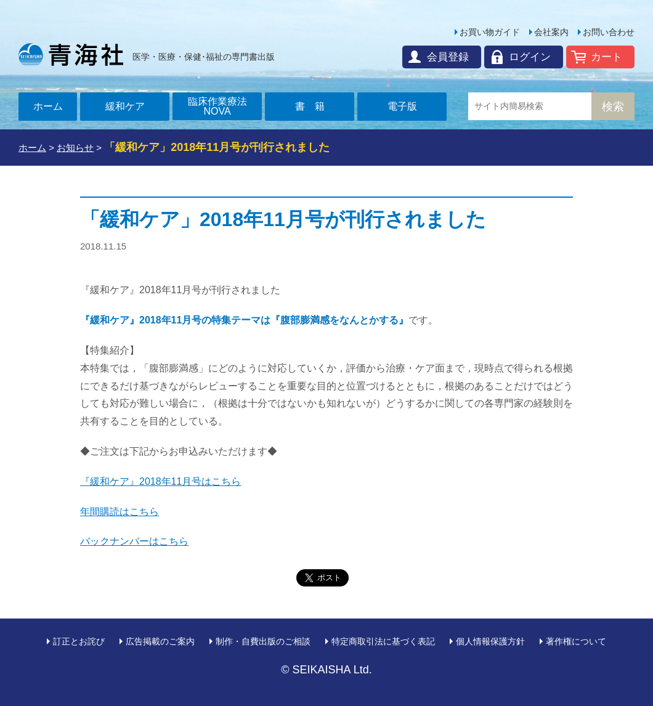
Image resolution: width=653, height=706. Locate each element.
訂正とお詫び (79, 641)
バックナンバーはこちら (134, 541)
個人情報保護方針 (490, 641)
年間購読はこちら (119, 511)
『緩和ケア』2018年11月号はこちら (160, 481)
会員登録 (448, 57)
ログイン (530, 57)
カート (606, 57)
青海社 (70, 54)
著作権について (576, 641)
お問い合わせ (609, 32)
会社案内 (551, 32)
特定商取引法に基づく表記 (383, 641)
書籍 (315, 106)
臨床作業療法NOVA (217, 106)
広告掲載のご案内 (160, 641)
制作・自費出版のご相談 (263, 641)
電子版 (402, 106)
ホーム (48, 106)
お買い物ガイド (490, 32)
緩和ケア (125, 106)
